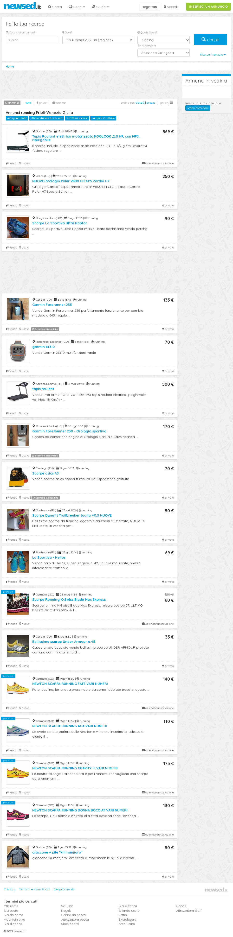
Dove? (67, 32)
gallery (166, 103)
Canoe (181, 906)
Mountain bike (14, 919)
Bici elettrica (128, 906)
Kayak (66, 910)
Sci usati (67, 906)
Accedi (171, 7)
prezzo (151, 102)
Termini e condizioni (34, 889)
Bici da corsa (13, 915)
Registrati (149, 7)
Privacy (9, 889)
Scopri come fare (198, 108)
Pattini (123, 915)
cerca (210, 39)
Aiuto (77, 7)
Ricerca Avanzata (213, 54)
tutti (29, 103)
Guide (100, 7)
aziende (59, 103)
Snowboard (70, 924)
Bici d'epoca (13, 924)
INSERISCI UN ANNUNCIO (208, 6)
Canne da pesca (73, 915)
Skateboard (127, 919)
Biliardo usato (129, 910)
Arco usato (127, 924)
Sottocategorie (146, 45)
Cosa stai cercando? (20, 32)
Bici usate (11, 910)
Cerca (55, 7)
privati (42, 103)
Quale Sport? (147, 32)
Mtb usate (11, 906)
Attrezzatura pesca (75, 919)
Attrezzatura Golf (188, 910)
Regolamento (64, 889)
